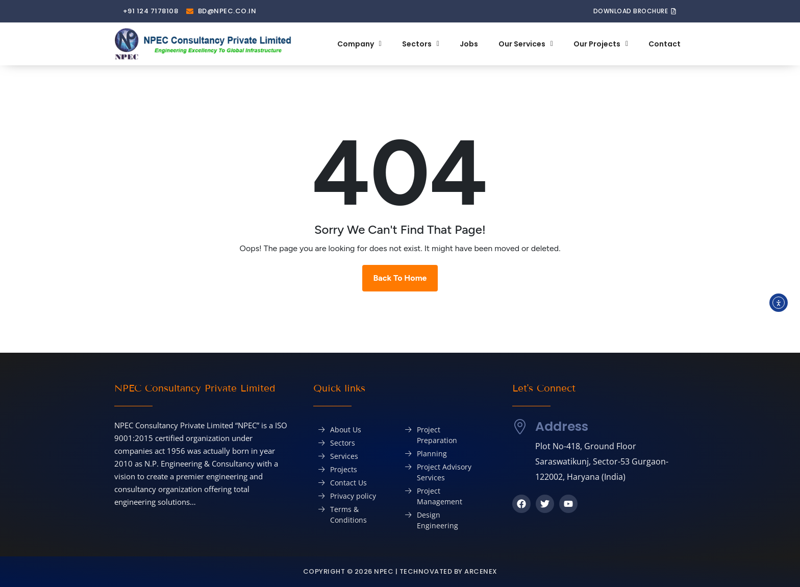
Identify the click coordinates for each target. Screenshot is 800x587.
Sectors (420, 44)
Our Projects (600, 44)
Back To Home (400, 278)
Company (359, 44)
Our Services (525, 44)
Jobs (469, 44)
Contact (664, 44)
